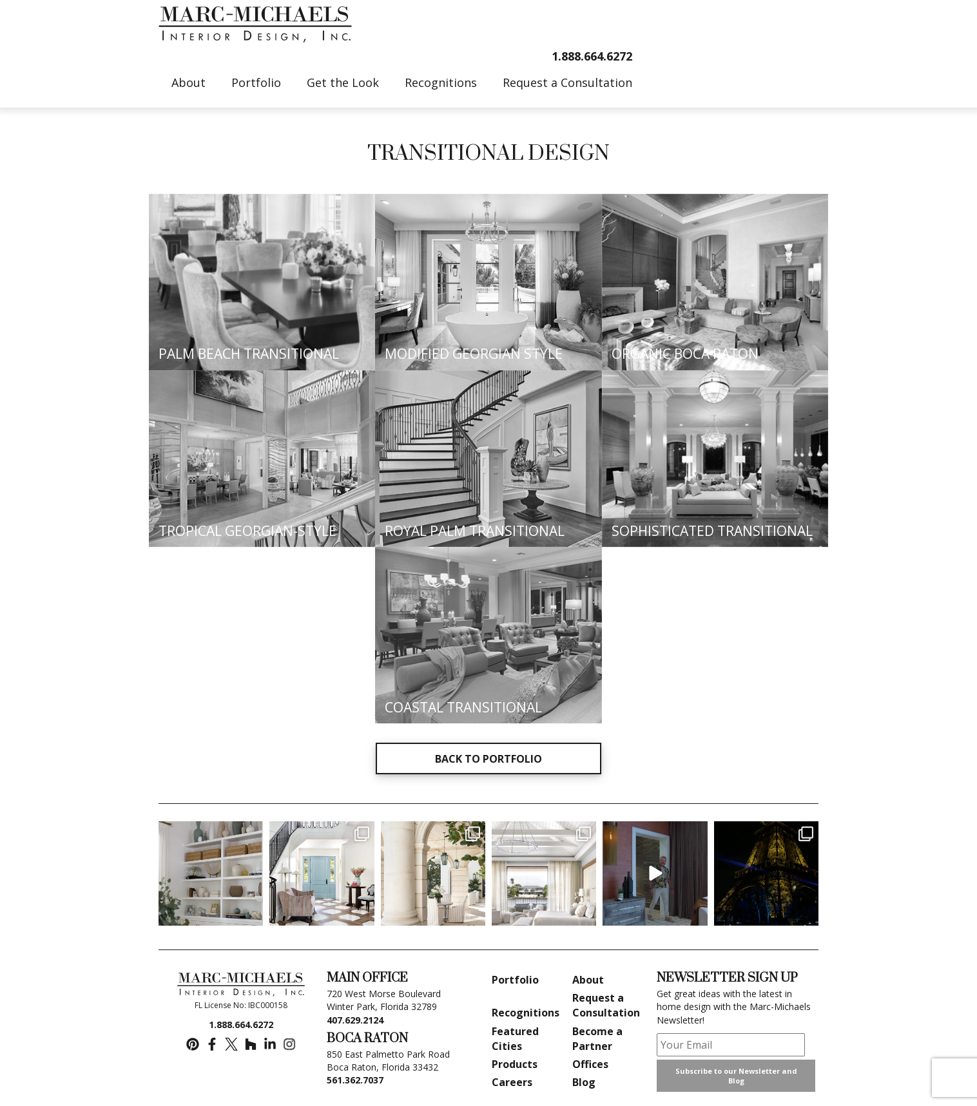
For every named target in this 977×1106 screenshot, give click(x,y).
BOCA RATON (367, 1039)
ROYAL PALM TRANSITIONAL (475, 531)
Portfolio (515, 980)
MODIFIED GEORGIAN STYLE (474, 354)
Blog (583, 1082)
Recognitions (525, 1013)
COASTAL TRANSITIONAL (463, 707)
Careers (512, 1082)
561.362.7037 (355, 1080)
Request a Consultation (606, 1005)
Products (514, 1064)
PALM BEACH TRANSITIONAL (249, 354)
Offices (590, 1064)
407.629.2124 (355, 1020)
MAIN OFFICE (367, 978)
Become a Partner (597, 1038)
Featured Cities (515, 1038)
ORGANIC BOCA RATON (685, 354)
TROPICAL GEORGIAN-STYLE (247, 531)
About (588, 980)
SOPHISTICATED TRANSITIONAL (712, 531)
